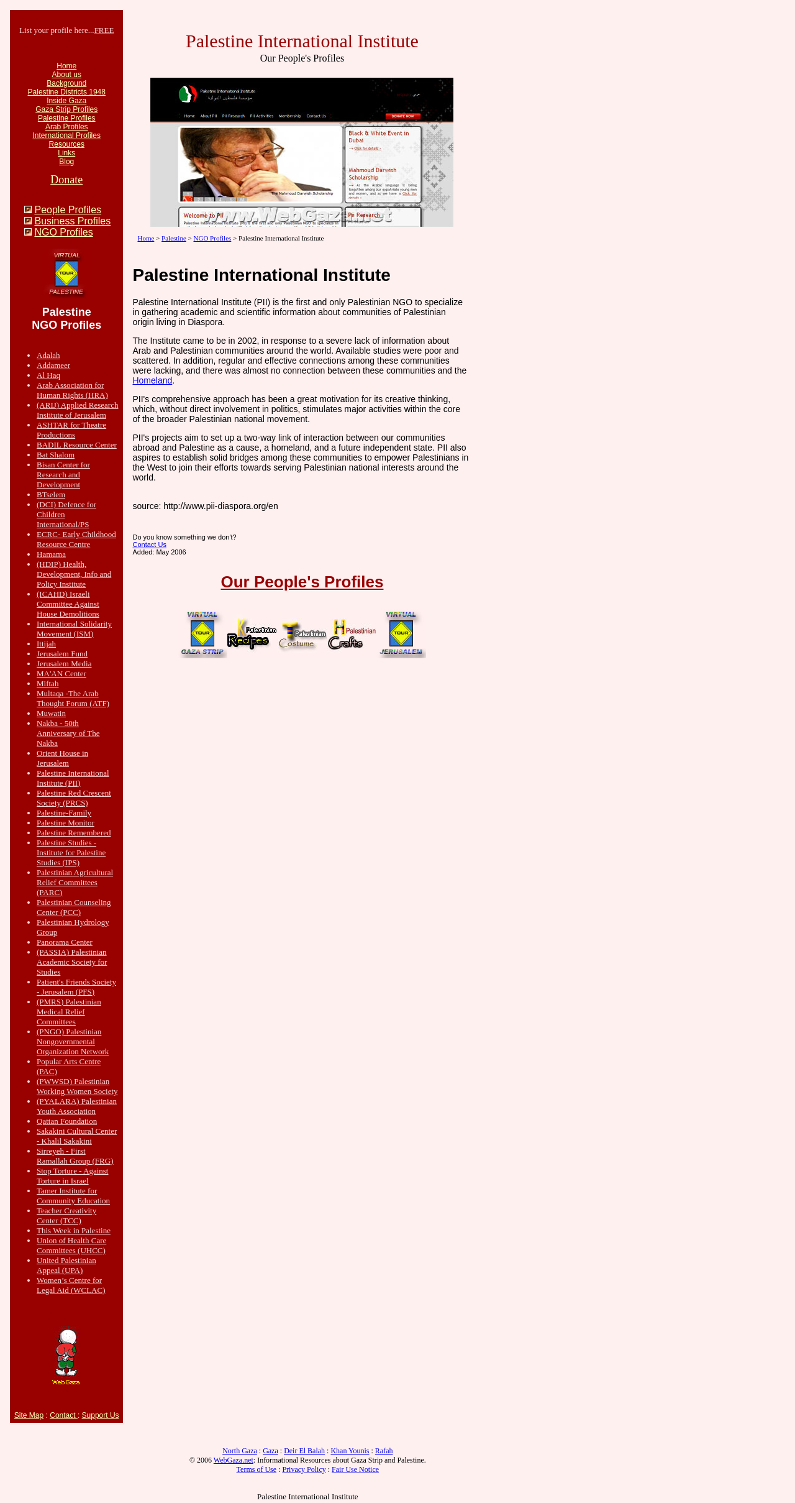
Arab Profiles (66, 126)
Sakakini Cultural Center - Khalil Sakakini (77, 1136)
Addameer (53, 365)
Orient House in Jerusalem (62, 758)
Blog (66, 161)
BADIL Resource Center (77, 444)
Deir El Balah (304, 1450)
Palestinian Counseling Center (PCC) (74, 907)
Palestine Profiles (67, 118)
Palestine (173, 238)
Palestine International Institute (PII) (73, 778)
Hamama (51, 554)
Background (66, 83)
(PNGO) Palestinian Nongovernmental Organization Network (73, 1041)
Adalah (48, 355)
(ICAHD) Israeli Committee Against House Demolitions (68, 603)
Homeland (152, 380)
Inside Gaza (66, 100)
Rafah (384, 1450)
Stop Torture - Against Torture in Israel (72, 1175)
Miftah (47, 683)
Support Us (100, 1415)
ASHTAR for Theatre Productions (71, 429)
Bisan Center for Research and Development (63, 474)
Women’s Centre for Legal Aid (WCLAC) (71, 1285)
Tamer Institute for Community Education (73, 1195)
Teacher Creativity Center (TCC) (66, 1215)
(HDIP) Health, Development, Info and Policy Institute (74, 574)
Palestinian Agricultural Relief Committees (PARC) (75, 882)
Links (66, 153)
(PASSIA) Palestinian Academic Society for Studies (72, 962)
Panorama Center (65, 942)
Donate (66, 179)
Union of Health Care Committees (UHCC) (71, 1245)
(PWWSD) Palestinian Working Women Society (77, 1086)
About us (66, 74)
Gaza (270, 1450)
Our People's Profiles (302, 581)
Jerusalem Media (64, 663)
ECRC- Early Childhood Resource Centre (76, 539)
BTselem (51, 494)
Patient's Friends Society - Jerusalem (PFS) (76, 986)
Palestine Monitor (65, 822)
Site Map (28, 1415)
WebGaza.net (233, 1460)
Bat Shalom (56, 454)
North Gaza (239, 1450)
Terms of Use (256, 1469)
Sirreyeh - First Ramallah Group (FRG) (75, 1155)
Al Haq (48, 375)
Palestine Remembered (74, 832)
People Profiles (67, 210)
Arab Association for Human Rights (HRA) (72, 390)
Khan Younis (349, 1450)
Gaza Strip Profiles (66, 109)
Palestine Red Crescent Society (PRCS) (74, 797)
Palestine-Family (64, 812)
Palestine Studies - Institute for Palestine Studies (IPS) (71, 852)
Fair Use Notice (355, 1469)
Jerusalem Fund (62, 653)
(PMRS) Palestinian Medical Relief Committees (69, 1011)
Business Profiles (72, 221)
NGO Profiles (63, 232)
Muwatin (51, 713)
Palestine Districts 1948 (67, 92)
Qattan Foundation (67, 1121)
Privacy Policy (303, 1469)
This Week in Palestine (74, 1230)
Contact (64, 1415)
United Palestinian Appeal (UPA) (66, 1265)
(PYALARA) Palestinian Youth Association (77, 1106)
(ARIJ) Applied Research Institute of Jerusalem (77, 410)
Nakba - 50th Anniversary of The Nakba (68, 733)
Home (66, 66)
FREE (104, 30)
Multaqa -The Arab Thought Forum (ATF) (73, 698)
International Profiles (67, 135)
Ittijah (46, 643)
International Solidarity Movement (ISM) (74, 628)
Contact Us (149, 544)
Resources (66, 144)
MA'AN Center (61, 673)
